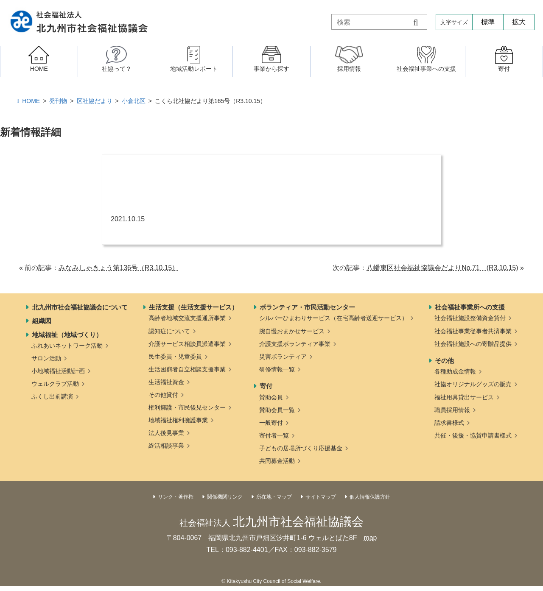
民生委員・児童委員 (175, 356)
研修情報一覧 (277, 369)
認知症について (169, 331)
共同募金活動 (277, 460)
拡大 (519, 21)
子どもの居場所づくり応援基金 (300, 448)
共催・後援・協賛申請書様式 (473, 435)
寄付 (266, 386)
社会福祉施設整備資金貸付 (470, 318)
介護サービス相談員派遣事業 (187, 343)
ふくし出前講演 (52, 396)
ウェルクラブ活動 (55, 383)
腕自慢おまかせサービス (292, 331)
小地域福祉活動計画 (58, 371)
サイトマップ (320, 497)
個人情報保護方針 (370, 497)
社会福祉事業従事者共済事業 (473, 331)
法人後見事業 (166, 432)
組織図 (41, 320)
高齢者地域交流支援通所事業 (187, 318)
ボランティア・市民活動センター (307, 307)
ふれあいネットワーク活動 (67, 345)
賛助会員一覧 (277, 410)
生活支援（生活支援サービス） (193, 307)
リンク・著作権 (175, 497)
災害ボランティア (283, 356)
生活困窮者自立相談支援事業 (187, 369)
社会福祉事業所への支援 (470, 307)
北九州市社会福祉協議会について (80, 307)
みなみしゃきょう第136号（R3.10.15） (119, 267)
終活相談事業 (166, 445)
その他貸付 (163, 394)
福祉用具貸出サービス (464, 397)
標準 (488, 21)
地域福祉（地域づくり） (67, 334)
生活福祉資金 (166, 382)
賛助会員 (271, 397)
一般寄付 (271, 422)
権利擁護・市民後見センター (187, 407)
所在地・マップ (274, 497)
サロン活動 (46, 358)
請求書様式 (449, 422)
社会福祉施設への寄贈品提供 (473, 343)
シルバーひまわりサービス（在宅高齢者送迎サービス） (333, 318)
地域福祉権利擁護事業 (178, 420)
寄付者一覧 (274, 435)
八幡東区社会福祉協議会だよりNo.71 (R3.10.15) (442, 267)
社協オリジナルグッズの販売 (473, 384)
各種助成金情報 (455, 371)
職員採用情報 (452, 410)
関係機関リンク (225, 497)
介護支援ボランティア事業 (294, 343)
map (370, 537)
